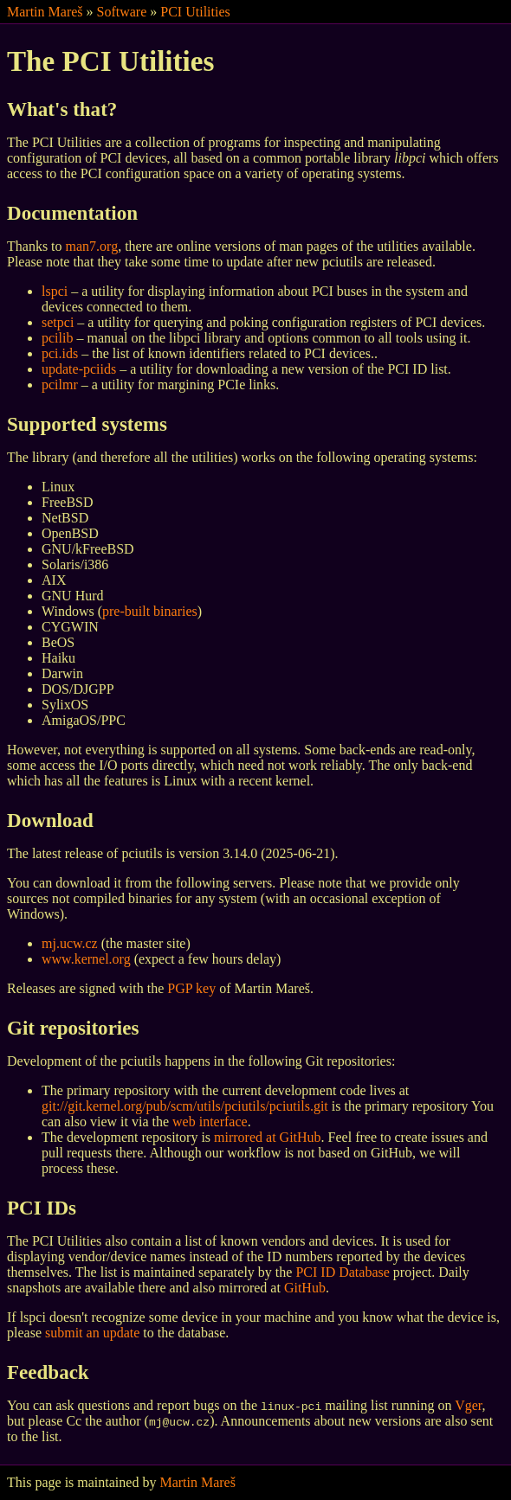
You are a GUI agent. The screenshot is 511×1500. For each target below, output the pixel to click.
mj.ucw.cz (70, 943)
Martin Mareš (45, 11)
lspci (55, 291)
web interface (210, 1121)
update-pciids (79, 369)
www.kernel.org (86, 959)
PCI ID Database (342, 1272)
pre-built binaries (149, 611)
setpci (58, 322)
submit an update (92, 1332)
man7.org (92, 246)
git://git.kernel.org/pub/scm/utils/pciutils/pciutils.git (185, 1106)
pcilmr (60, 384)
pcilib (57, 337)
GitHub (305, 1287)
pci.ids (60, 353)
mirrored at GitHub (267, 1137)
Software (122, 11)
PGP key (191, 988)
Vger (468, 1405)
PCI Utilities (195, 11)
